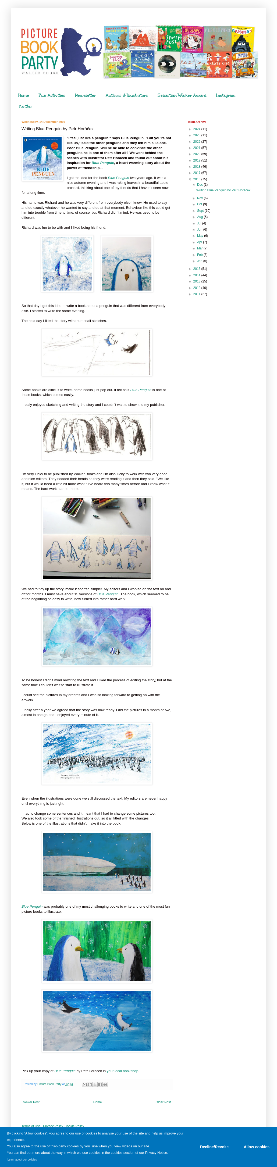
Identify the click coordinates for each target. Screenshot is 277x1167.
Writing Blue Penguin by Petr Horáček (223, 190)
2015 (197, 269)
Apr (200, 242)
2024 (197, 129)
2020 (197, 154)
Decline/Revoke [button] (214, 1147)
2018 (197, 167)
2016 (197, 179)
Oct (200, 204)
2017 (197, 173)
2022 (197, 142)
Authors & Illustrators (127, 95)
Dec (200, 185)
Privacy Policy (53, 1126)
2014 (197, 275)
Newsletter (85, 95)
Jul (199, 223)
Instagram (226, 95)
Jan (200, 261)
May (200, 236)
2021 (197, 148)
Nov (200, 198)
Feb (200, 255)
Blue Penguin (103, 163)
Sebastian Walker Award (182, 95)
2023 (197, 135)
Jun (200, 229)
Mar (200, 248)
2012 (197, 288)
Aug (200, 217)
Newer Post (31, 1102)
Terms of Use (31, 1126)
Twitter (25, 106)
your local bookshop (122, 1071)
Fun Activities (52, 95)
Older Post (163, 1102)
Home (23, 95)
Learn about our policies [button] (22, 1159)
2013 (197, 281)
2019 (197, 160)
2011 (197, 294)
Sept (201, 211)
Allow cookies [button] (256, 1147)
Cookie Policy (74, 1126)
